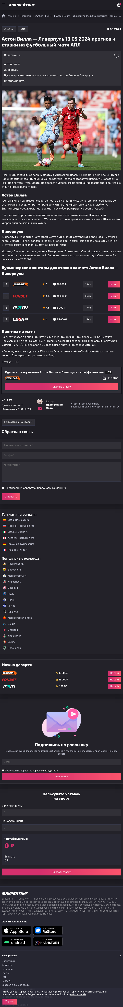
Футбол (8, 29)
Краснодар (12, 648)
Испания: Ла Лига (16, 519)
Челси (9, 599)
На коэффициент (12, 821)
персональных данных (51, 488)
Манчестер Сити (15, 575)
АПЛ (23, 29)
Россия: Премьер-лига (17, 525)
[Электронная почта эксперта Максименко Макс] (40, 408)
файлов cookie (78, 994)
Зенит (9, 624)
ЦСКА (9, 642)
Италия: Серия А (13, 531)
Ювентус (10, 612)
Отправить (10, 496)
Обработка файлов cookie (16, 985)
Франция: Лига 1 (13, 549)
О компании (8, 961)
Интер (9, 605)
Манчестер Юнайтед (17, 617)
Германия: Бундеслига (17, 543)
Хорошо (9, 1001)
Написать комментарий (18, 422)
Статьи (5, 973)
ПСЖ (8, 593)
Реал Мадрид (13, 563)
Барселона (12, 569)
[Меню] (3, 5)
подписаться (61, 776)
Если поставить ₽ (13, 805)
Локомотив (12, 636)
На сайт (114, 284)
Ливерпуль (12, 581)
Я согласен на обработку (35, 488)
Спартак (10, 629)
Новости (6, 981)
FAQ (4, 977)
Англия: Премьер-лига (17, 537)
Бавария (10, 587)
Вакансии (7, 969)
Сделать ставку (61, 386)
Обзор (88, 284)
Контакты (7, 965)
